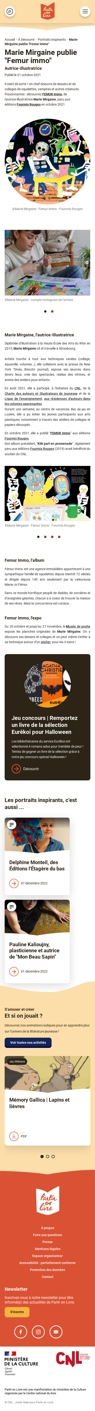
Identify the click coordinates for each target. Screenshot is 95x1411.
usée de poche (79, 626)
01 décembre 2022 (28, 971)
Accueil (10, 39)
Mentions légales (47, 1249)
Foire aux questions (47, 1235)
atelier (46, 642)
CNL (78, 388)
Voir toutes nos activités (28, 1042)
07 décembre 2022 (28, 883)
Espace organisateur (47, 1256)
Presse (48, 1242)
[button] (45, 311)
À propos (47, 1228)
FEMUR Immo (52, 94)
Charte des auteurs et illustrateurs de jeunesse (41, 393)
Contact (47, 1277)
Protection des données (47, 1270)
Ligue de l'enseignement (23, 399)
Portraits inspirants (52, 39)
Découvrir (31, 769)
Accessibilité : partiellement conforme (47, 1263)
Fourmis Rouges (29, 104)
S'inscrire (17, 1312)
